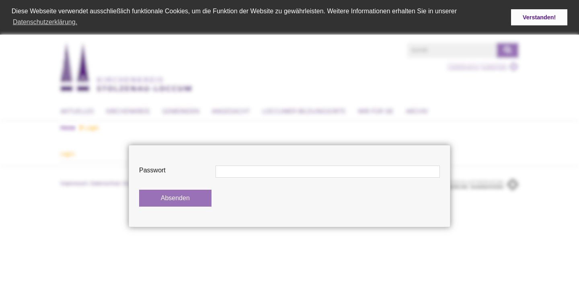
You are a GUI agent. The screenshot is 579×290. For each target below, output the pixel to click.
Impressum (74, 183)
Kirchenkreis (128, 110)
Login (89, 127)
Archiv (417, 110)
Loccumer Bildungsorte (304, 110)
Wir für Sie (376, 110)
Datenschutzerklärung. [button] (45, 22)
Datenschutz (105, 183)
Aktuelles (77, 110)
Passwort (152, 170)
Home (67, 127)
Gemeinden (180, 110)
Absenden (175, 198)
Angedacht (230, 110)
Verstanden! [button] (539, 17)
